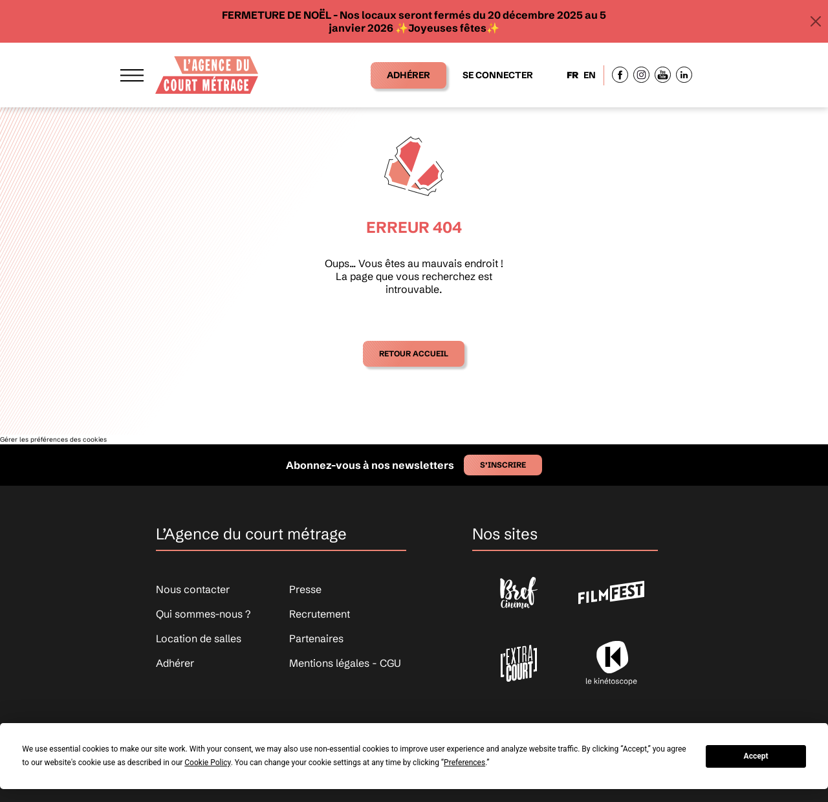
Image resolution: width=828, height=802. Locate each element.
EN (589, 75)
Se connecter (498, 75)
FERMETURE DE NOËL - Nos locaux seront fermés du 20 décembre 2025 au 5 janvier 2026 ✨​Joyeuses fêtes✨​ (414, 21)
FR (572, 75)
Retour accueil (413, 353)
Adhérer (408, 75)
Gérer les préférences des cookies (53, 439)
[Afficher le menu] (132, 74)
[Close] (815, 21)
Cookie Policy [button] (207, 762)
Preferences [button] (464, 762)
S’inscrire (503, 465)
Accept (756, 756)
